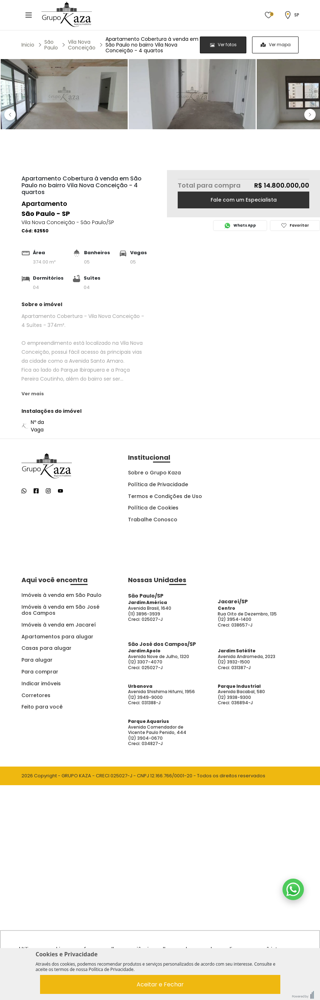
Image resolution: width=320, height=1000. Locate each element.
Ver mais (32, 393)
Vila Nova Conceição (81, 44)
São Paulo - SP (45, 213)
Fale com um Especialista (244, 199)
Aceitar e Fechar (160, 984)
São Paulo (51, 44)
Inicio (27, 45)
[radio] (223, 45)
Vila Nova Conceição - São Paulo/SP (67, 222)
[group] (249, 45)
